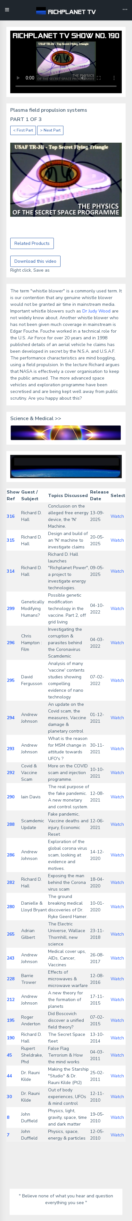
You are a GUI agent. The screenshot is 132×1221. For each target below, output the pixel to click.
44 (9, 1076)
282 (10, 882)
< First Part (23, 130)
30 (9, 1097)
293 (10, 749)
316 (10, 516)
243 (10, 958)
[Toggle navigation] (125, 10)
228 (10, 979)
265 (10, 934)
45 (9, 1055)
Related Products (32, 243)
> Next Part (50, 130)
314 (10, 571)
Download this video (35, 261)
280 (10, 907)
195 (10, 1020)
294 (10, 718)
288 (10, 824)
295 (10, 680)
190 (10, 1038)
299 (10, 609)
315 (10, 540)
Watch (117, 516)
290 (10, 797)
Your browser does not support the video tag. (66, 62)
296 (10, 643)
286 (10, 855)
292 (10, 773)
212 (10, 1000)
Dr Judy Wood (96, 311)
